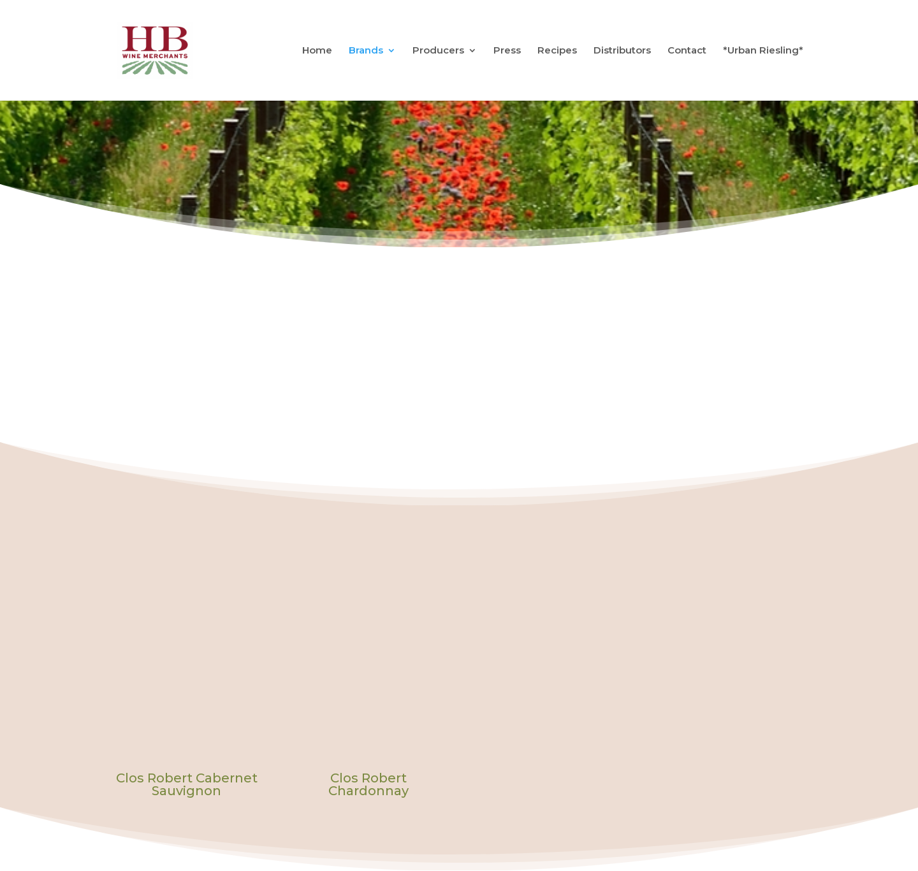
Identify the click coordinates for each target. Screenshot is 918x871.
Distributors (622, 51)
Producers (438, 51)
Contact (686, 51)
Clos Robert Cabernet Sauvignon (187, 784)
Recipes (557, 51)
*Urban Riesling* (763, 51)
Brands (366, 51)
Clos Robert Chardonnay (368, 784)
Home (317, 51)
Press (507, 51)
